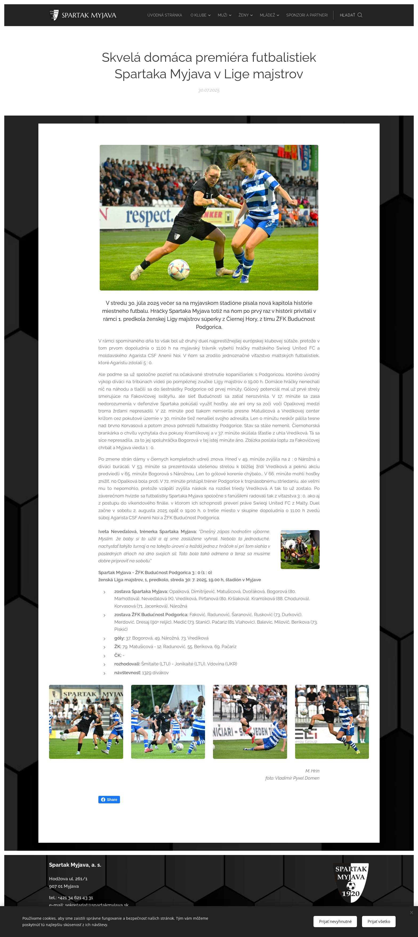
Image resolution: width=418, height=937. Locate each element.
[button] (351, 15)
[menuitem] (186, 15)
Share (109, 799)
